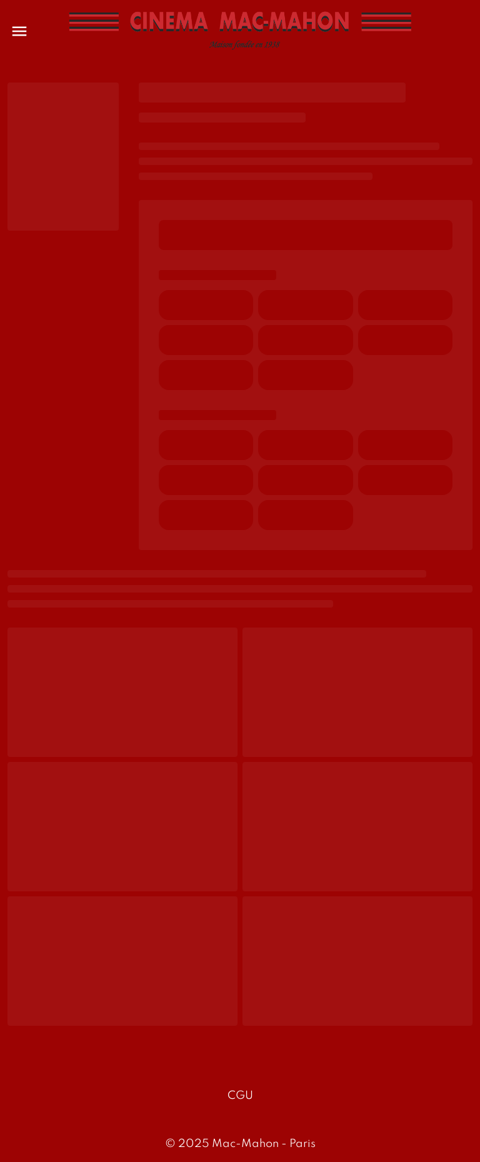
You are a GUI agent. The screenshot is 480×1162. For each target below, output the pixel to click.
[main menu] (19, 31)
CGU (240, 1095)
